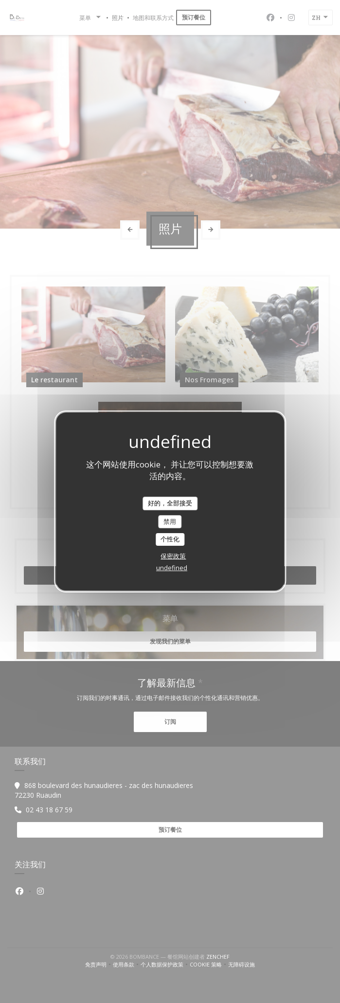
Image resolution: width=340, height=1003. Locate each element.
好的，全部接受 (170, 503)
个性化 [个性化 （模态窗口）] (170, 539)
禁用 (169, 521)
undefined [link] (171, 567)
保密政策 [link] (173, 556)
